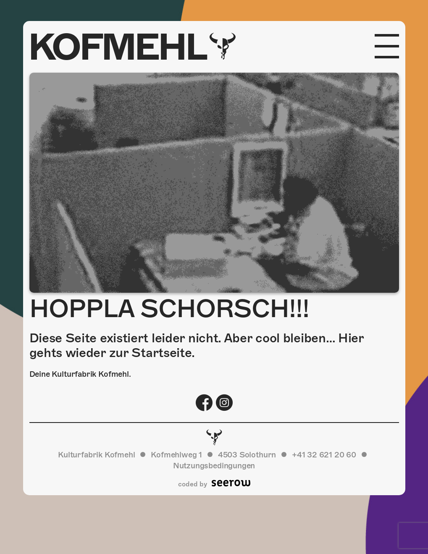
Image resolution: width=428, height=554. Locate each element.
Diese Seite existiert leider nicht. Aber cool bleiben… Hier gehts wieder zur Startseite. (196, 345)
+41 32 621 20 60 (324, 454)
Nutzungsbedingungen (214, 465)
